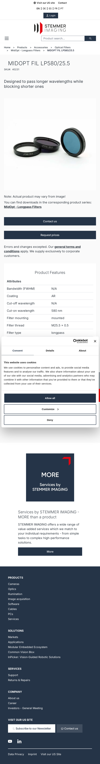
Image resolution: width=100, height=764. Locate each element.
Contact (62, 2)
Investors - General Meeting (25, 708)
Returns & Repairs (19, 680)
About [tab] (82, 350)
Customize (50, 409)
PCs (10, 614)
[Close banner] (95, 341)
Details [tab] (50, 350)
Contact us (50, 221)
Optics (12, 589)
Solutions (16, 630)
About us (13, 698)
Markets (13, 637)
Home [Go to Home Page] (7, 47)
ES (50, 8)
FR (56, 8)
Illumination (15, 594)
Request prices (50, 235)
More (50, 551)
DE (44, 8)
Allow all (50, 398)
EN (38, 8)
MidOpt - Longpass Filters (25, 50)
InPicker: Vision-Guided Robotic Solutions (34, 657)
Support (13, 675)
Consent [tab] (18, 350)
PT (61, 8)
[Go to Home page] (50, 28)
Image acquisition (19, 599)
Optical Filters (63, 47)
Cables (12, 609)
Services (13, 619)
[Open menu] (6, 38)
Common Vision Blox (21, 652)
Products (22, 47)
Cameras (13, 584)
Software (13, 604)
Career (12, 703)
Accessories (41, 47)
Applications (16, 642)
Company (15, 691)
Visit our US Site (20, 719)
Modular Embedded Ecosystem (27, 647)
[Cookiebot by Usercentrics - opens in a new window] (73, 341)
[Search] (90, 38)
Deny (50, 420)
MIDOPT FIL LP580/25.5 (60, 50)
